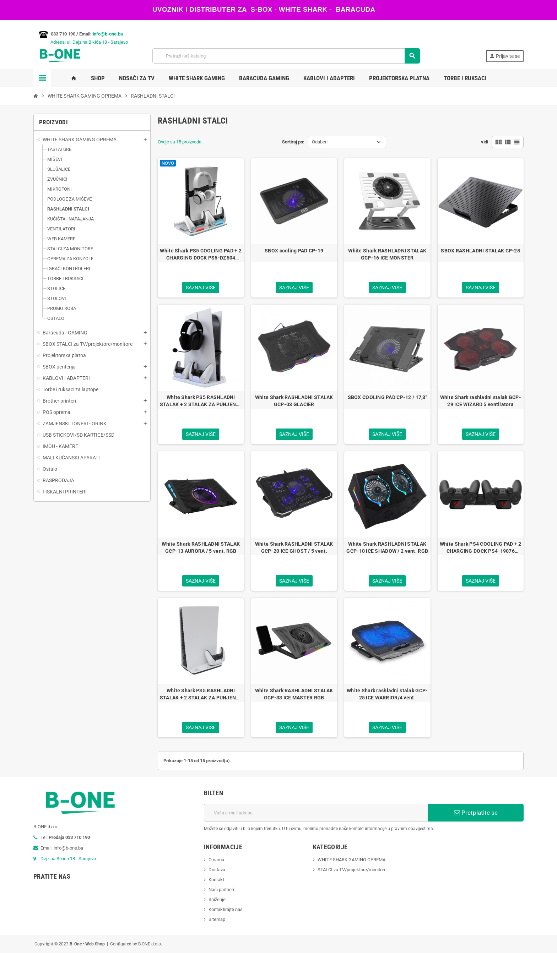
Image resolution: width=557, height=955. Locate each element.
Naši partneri (221, 891)
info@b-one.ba (108, 34)
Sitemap (217, 921)
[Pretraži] (286, 56)
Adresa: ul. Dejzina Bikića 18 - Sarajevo (80, 42)
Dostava (217, 871)
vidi (484, 141)
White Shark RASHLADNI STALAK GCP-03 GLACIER (294, 401)
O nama (216, 861)
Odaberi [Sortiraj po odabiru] (320, 141)
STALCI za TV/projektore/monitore (352, 871)
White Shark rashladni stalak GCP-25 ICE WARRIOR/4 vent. (387, 695)
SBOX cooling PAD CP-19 (294, 250)
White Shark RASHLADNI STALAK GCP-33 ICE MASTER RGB (294, 695)
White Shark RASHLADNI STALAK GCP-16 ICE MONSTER (387, 254)
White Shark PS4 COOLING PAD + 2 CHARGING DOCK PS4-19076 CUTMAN (480, 549)
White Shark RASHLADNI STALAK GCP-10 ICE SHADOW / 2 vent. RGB (387, 548)
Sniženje (217, 901)
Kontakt (216, 881)
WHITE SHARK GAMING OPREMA (351, 861)
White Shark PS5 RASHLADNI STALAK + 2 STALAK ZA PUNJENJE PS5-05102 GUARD (201, 696)
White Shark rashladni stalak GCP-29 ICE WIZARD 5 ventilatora (480, 401)
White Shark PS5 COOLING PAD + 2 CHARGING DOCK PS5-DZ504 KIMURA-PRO (201, 254)
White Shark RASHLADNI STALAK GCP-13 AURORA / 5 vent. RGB (201, 548)
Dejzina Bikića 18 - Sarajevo (68, 860)
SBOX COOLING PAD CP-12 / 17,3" (387, 397)
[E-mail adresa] (316, 815)
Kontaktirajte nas (226, 911)
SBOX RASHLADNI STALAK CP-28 (480, 250)
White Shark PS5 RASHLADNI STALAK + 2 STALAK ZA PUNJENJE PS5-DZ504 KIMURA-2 (201, 401)
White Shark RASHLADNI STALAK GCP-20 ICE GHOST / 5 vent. (294, 548)
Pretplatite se (476, 814)
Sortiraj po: (293, 141)
